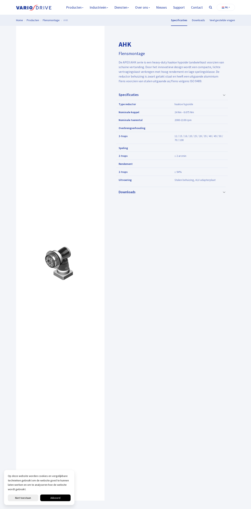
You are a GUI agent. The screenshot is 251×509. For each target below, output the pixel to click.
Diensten (120, 7)
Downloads (198, 20)
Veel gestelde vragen (222, 20)
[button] (226, 7)
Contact (197, 7)
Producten (74, 7)
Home (19, 20)
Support (179, 7)
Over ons (141, 7)
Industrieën (98, 7)
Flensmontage (51, 20)
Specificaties (179, 20)
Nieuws (161, 7)
